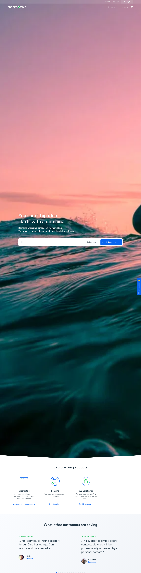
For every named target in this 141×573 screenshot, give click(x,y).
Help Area (115, 2)
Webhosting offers (20, 504)
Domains (112, 7)
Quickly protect (86, 504)
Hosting (124, 7)
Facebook (29, 558)
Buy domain (55, 504)
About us (107, 2)
